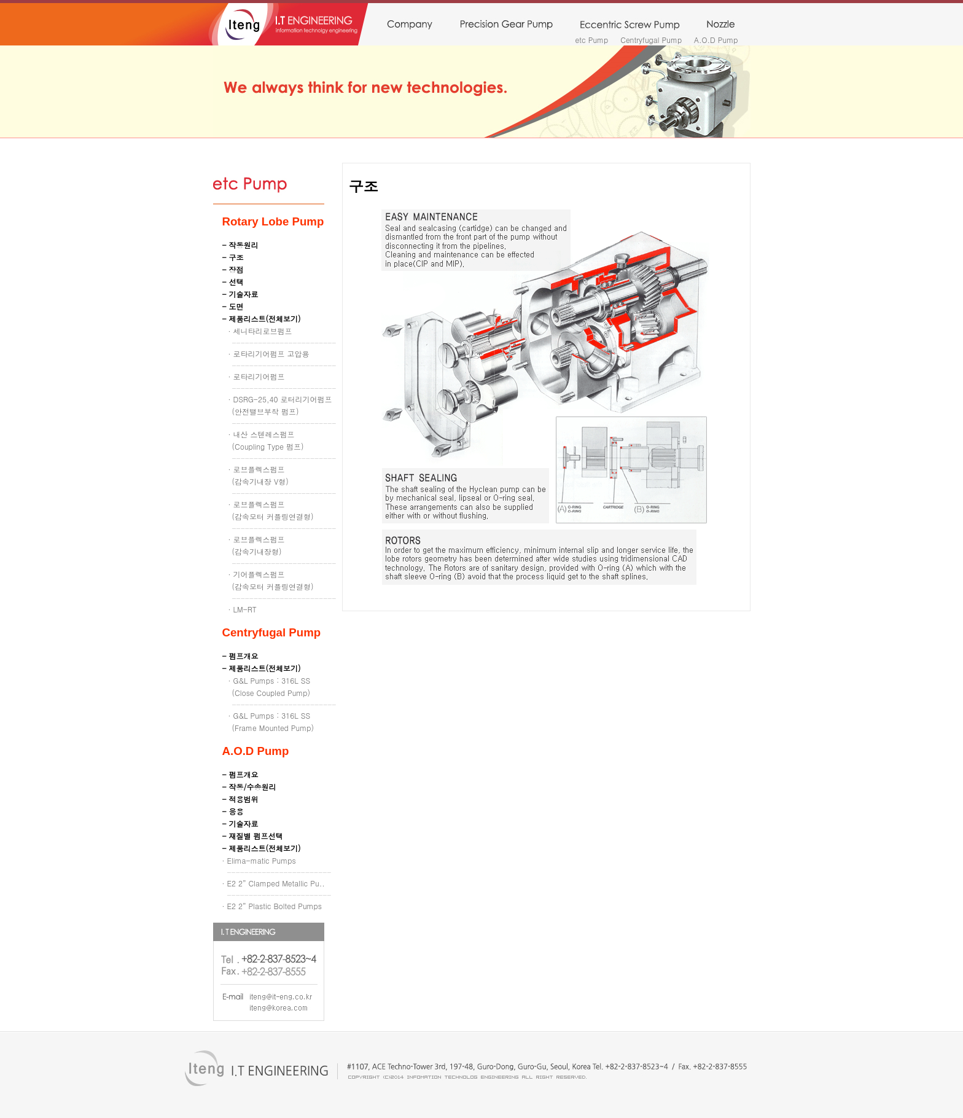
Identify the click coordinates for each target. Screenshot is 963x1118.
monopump (629, 25)
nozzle (721, 25)
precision (506, 25)
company (409, 25)
